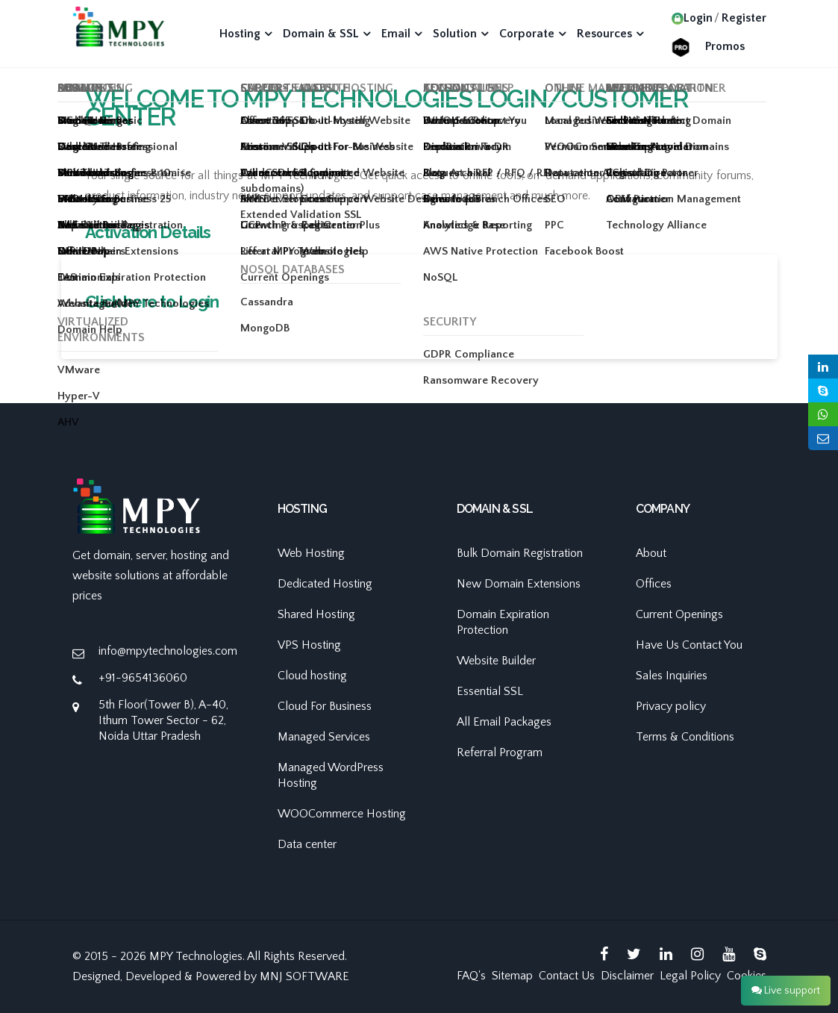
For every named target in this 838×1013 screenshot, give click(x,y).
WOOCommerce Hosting (342, 813)
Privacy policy (671, 706)
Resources (604, 33)
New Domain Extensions (519, 583)
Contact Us (567, 975)
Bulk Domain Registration (520, 553)
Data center (307, 844)
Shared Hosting (316, 614)
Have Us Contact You (689, 645)
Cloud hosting (312, 675)
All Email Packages (504, 722)
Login (692, 18)
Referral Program (499, 752)
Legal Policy (690, 975)
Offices (654, 583)
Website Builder (496, 660)
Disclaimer (627, 975)
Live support (785, 991)
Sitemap (512, 975)
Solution (455, 33)
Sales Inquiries (671, 675)
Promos (725, 46)
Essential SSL (490, 691)
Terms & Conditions (685, 737)
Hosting (239, 33)
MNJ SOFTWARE (304, 976)
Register (744, 18)
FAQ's (471, 975)
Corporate (526, 33)
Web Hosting (311, 553)
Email (395, 33)
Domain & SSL (321, 33)
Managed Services (324, 737)
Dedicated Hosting (325, 583)
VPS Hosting (309, 645)
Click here (121, 301)
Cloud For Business (325, 706)
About (651, 553)
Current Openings (679, 614)
